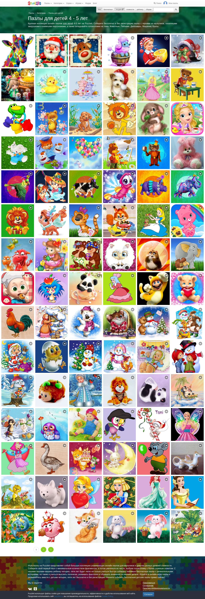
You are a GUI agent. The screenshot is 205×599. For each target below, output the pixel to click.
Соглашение (148, 585)
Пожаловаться (149, 583)
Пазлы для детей (55, 13)
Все (99, 9)
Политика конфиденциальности (156, 588)
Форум (88, 3)
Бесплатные (108, 9)
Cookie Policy (107, 596)
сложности (130, 9)
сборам (148, 9)
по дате (120, 9)
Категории (59, 3)
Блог (95, 3)
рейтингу (140, 9)
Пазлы (48, 3)
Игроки (79, 3)
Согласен (148, 594)
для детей (68, 23)
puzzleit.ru (58, 596)
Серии (69, 3)
